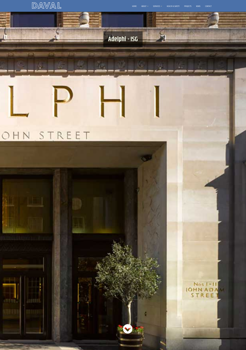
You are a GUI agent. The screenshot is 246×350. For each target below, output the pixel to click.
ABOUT (144, 6)
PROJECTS (187, 6)
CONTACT (208, 6)
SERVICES (157, 6)
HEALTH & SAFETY (173, 6)
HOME (134, 6)
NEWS (198, 6)
